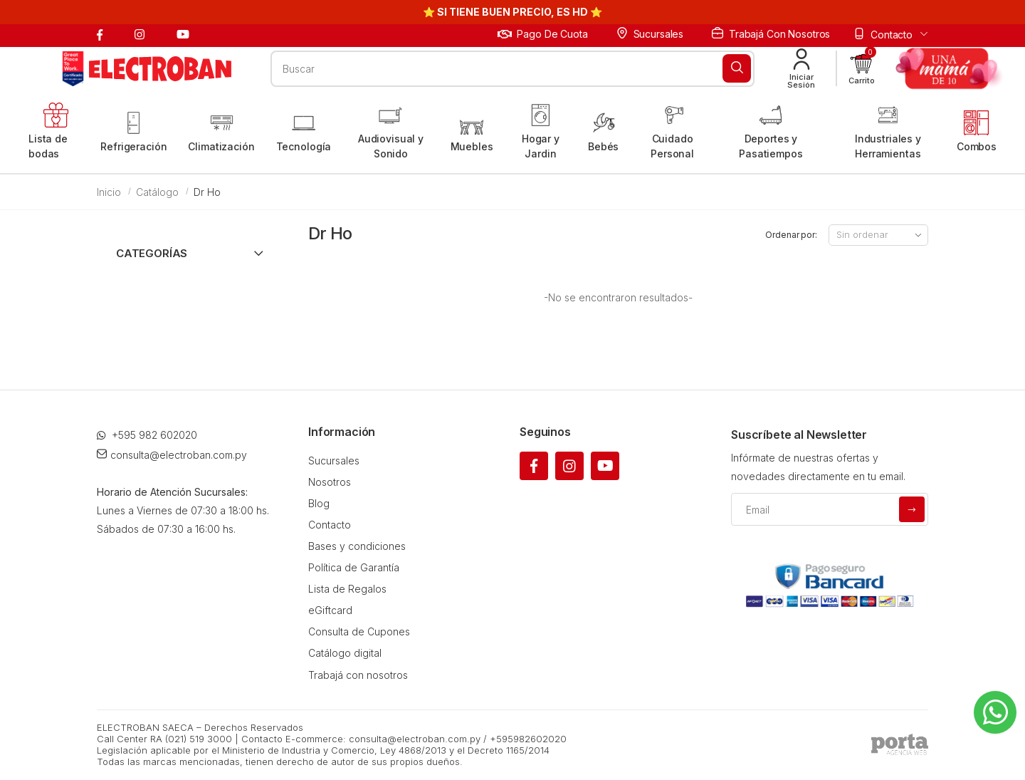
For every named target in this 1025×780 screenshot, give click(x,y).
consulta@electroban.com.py (172, 455)
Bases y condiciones (357, 546)
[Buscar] (736, 68)
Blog (319, 503)
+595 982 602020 (147, 435)
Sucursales (649, 33)
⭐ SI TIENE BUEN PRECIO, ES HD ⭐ (512, 12)
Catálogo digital (345, 653)
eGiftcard (330, 610)
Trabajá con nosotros (771, 33)
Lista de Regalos (347, 589)
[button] (861, 68)
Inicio (109, 192)
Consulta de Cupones (359, 631)
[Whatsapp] (995, 712)
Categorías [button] (151, 253)
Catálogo (157, 192)
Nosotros (329, 482)
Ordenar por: (791, 234)
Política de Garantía (353, 567)
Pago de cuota (543, 34)
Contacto (329, 525)
